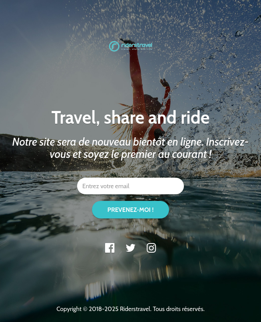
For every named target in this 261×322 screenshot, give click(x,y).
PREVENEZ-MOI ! (130, 210)
